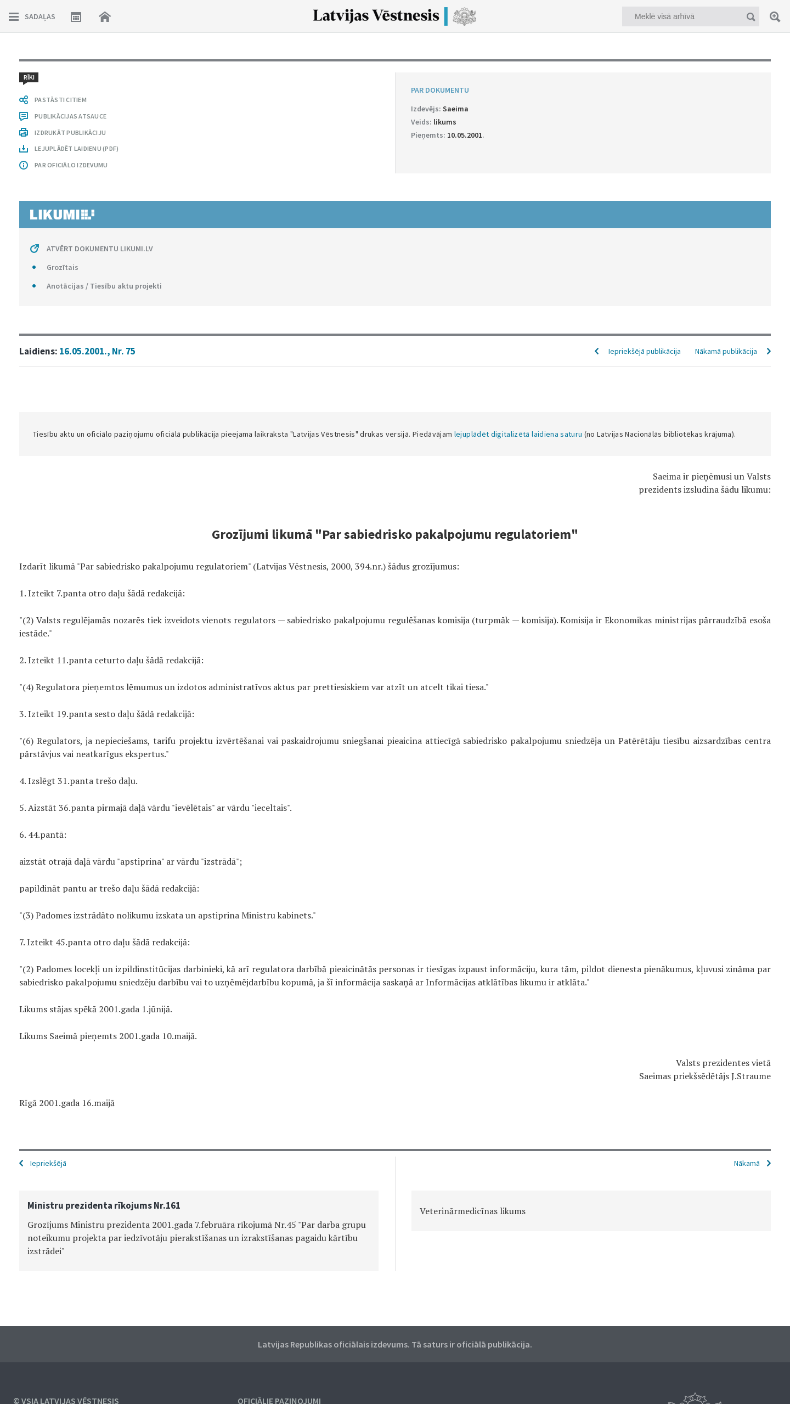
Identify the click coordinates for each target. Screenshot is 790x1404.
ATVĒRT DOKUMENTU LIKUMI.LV (100, 248)
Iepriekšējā (48, 1163)
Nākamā (747, 1163)
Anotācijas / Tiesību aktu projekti (104, 286)
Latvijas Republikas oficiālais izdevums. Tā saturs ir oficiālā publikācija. (395, 1344)
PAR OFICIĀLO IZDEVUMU (71, 165)
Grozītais (62, 267)
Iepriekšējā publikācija (644, 351)
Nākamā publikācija (726, 351)
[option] (199, 1231)
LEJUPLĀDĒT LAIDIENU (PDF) (77, 148)
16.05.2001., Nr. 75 (97, 351)
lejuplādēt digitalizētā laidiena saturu (518, 434)
